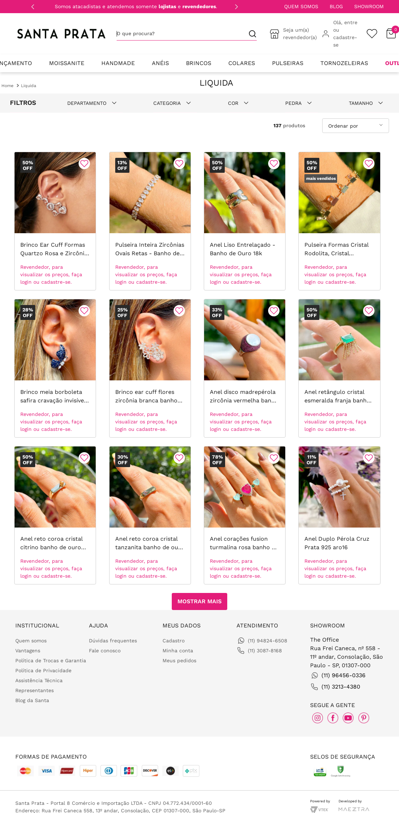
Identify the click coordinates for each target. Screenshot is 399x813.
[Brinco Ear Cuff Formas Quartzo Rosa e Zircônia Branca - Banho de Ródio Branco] (55, 221)
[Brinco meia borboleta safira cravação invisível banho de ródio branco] (55, 368)
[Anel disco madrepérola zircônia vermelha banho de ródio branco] (244, 368)
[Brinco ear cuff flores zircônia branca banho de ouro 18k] (150, 368)
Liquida (28, 85)
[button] (95, 103)
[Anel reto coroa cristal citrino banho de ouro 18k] (55, 515)
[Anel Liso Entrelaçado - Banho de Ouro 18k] (244, 221)
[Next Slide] (236, 6)
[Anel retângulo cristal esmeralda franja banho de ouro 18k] (339, 368)
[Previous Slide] (32, 6)
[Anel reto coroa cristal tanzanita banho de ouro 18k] (150, 515)
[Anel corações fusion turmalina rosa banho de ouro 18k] (244, 515)
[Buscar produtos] (250, 33)
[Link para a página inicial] (7, 86)
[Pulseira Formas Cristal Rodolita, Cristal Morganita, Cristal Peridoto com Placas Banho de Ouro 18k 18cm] (339, 221)
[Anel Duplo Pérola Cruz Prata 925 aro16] (339, 515)
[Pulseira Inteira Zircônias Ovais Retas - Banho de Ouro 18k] (150, 221)
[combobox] (187, 34)
